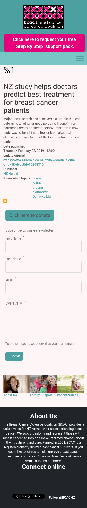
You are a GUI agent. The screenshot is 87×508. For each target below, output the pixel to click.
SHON (37, 183)
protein (38, 187)
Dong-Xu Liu (42, 196)
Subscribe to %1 (5, 201)
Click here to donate (29, 215)
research (39, 178)
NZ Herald (10, 173)
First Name (13, 238)
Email (9, 279)
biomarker (40, 192)
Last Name (13, 259)
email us (31, 461)
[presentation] (24, 325)
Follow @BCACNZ (62, 497)
